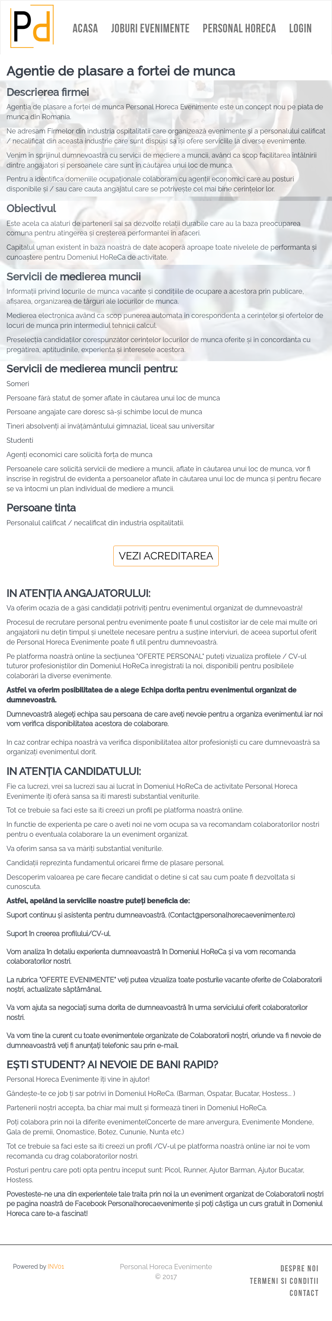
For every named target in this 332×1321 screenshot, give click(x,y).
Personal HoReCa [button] (239, 28)
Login (300, 28)
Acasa (85, 28)
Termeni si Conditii (284, 1281)
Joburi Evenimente (150, 28)
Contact (304, 1293)
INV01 (56, 1266)
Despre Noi (300, 1268)
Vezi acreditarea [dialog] (166, 555)
